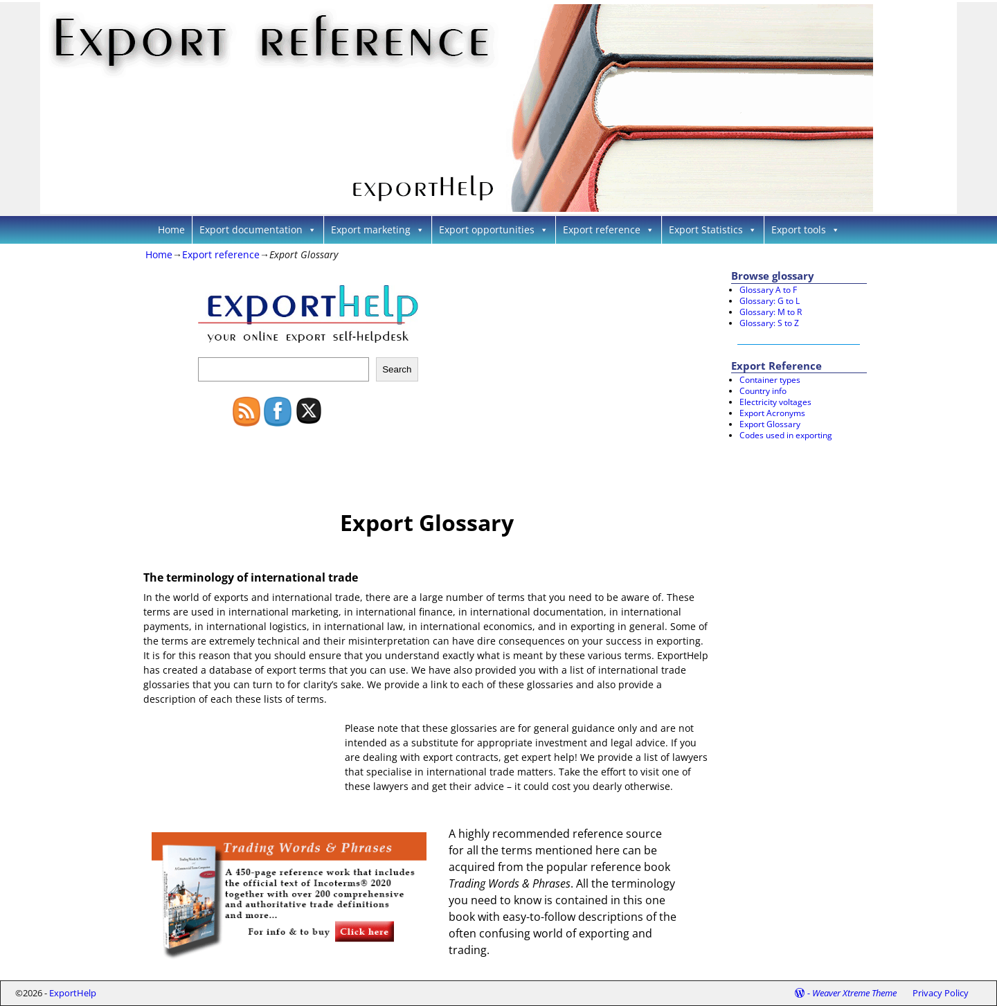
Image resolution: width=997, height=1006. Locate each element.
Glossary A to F (768, 290)
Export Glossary (769, 424)
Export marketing (377, 229)
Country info (763, 391)
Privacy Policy (941, 993)
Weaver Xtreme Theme (854, 993)
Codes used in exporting (785, 435)
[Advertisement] (545, 371)
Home (171, 229)
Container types (769, 380)
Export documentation (257, 229)
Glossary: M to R (770, 312)
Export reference (608, 229)
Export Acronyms (772, 413)
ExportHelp (72, 993)
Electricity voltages (775, 402)
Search (396, 369)
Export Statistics (713, 229)
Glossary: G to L (769, 301)
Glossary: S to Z (769, 323)
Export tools (805, 229)
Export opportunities (493, 229)
